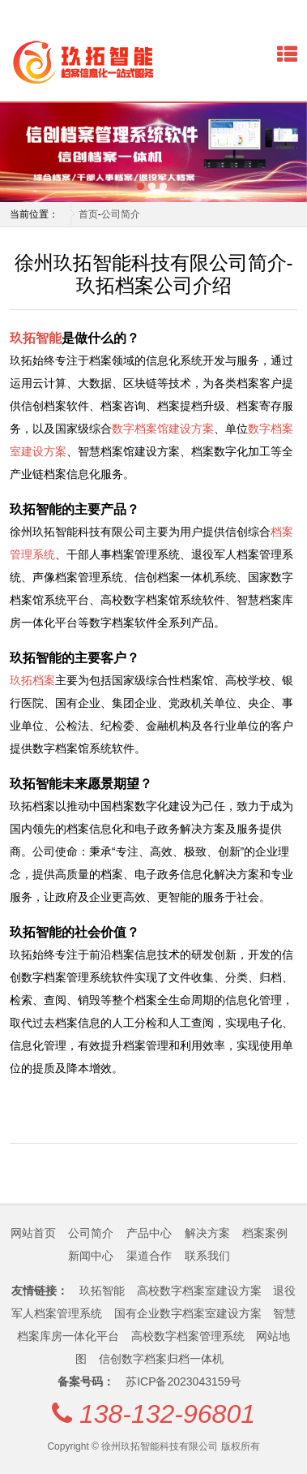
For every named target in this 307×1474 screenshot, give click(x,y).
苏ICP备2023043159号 (183, 1381)
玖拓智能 (36, 337)
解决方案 (207, 1232)
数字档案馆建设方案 (163, 428)
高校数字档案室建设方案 (199, 1290)
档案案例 (265, 1232)
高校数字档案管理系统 (188, 1336)
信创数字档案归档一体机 (161, 1358)
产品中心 (149, 1232)
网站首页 (33, 1232)
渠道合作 (149, 1255)
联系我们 (207, 1255)
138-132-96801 (167, 1414)
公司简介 (120, 214)
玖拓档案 (32, 680)
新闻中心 (90, 1255)
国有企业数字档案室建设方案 (188, 1313)
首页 (88, 214)
